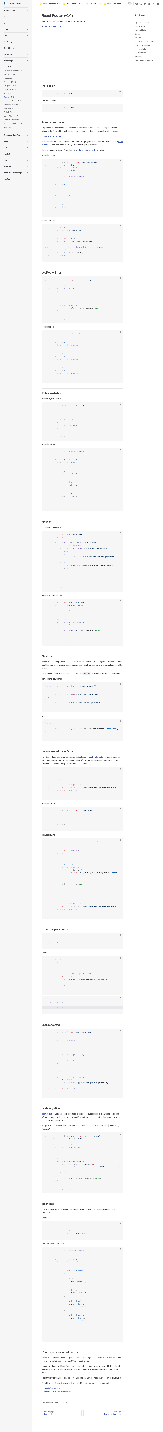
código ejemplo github (54, 26)
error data (138, 57)
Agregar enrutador (142, 23)
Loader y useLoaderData (144, 41)
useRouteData (140, 49)
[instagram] (154, 4)
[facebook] (158, 4)
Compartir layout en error (53, 1243)
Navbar (137, 34)
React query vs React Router (146, 60)
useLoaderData (96, 757)
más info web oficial (53, 1388)
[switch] (129, 3)
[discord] (145, 4)
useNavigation (140, 53)
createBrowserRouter (51, 136)
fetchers (94, 150)
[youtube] (137, 4)
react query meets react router (57, 1392)
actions (86, 150)
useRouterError (141, 26)
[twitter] (149, 4)
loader (84, 757)
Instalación (139, 19)
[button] (16, 11)
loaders (79, 150)
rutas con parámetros (143, 45)
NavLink (138, 38)
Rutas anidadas (141, 30)
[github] (141, 4)
